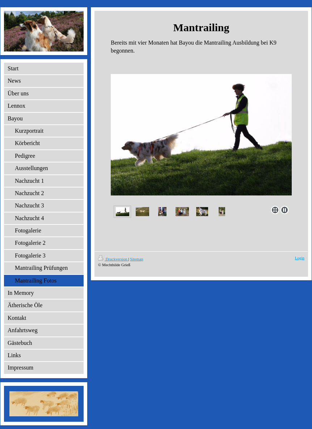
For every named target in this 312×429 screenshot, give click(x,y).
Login (299, 258)
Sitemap (136, 259)
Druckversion (113, 259)
